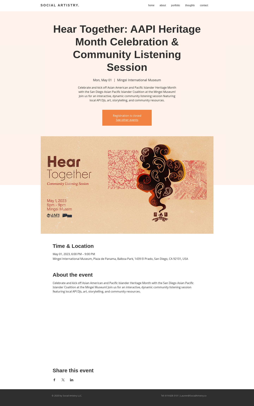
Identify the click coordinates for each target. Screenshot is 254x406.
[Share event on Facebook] (54, 379)
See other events (127, 120)
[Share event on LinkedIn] (71, 379)
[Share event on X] (63, 379)
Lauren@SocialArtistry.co (193, 395)
